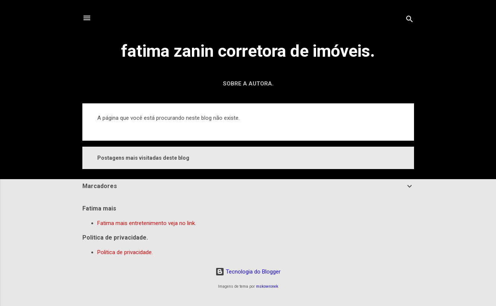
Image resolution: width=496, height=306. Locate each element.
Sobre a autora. (248, 83)
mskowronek (267, 286)
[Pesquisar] (409, 20)
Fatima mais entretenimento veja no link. (146, 223)
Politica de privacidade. (125, 252)
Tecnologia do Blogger (248, 271)
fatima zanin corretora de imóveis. (248, 51)
